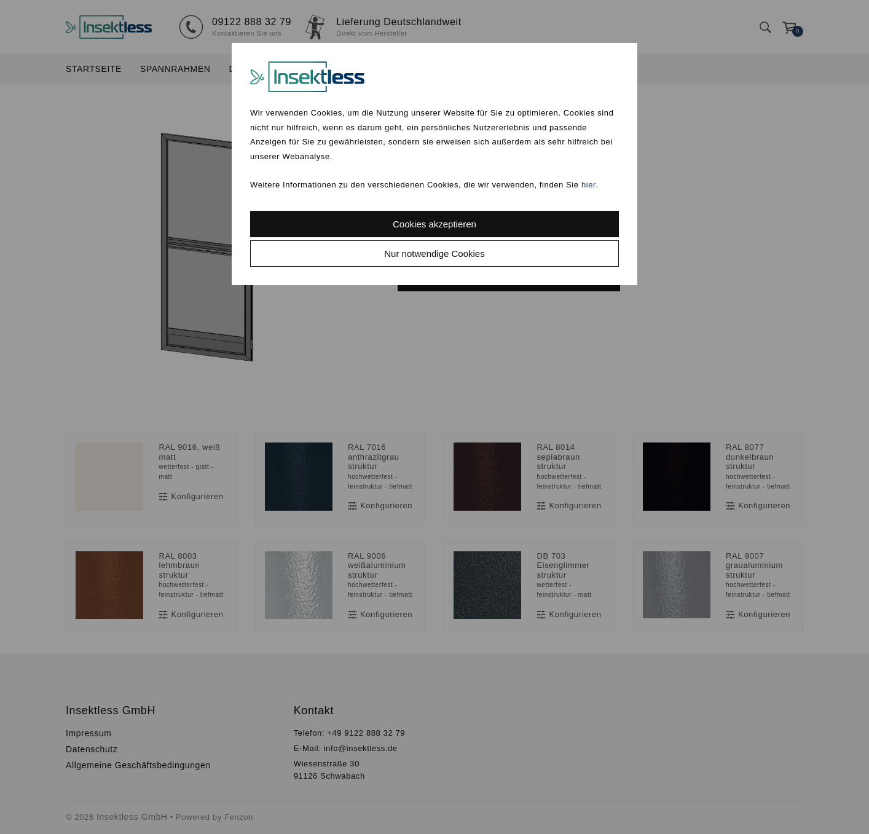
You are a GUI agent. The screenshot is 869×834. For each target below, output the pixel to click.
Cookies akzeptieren (434, 224)
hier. (590, 184)
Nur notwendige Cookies (434, 253)
